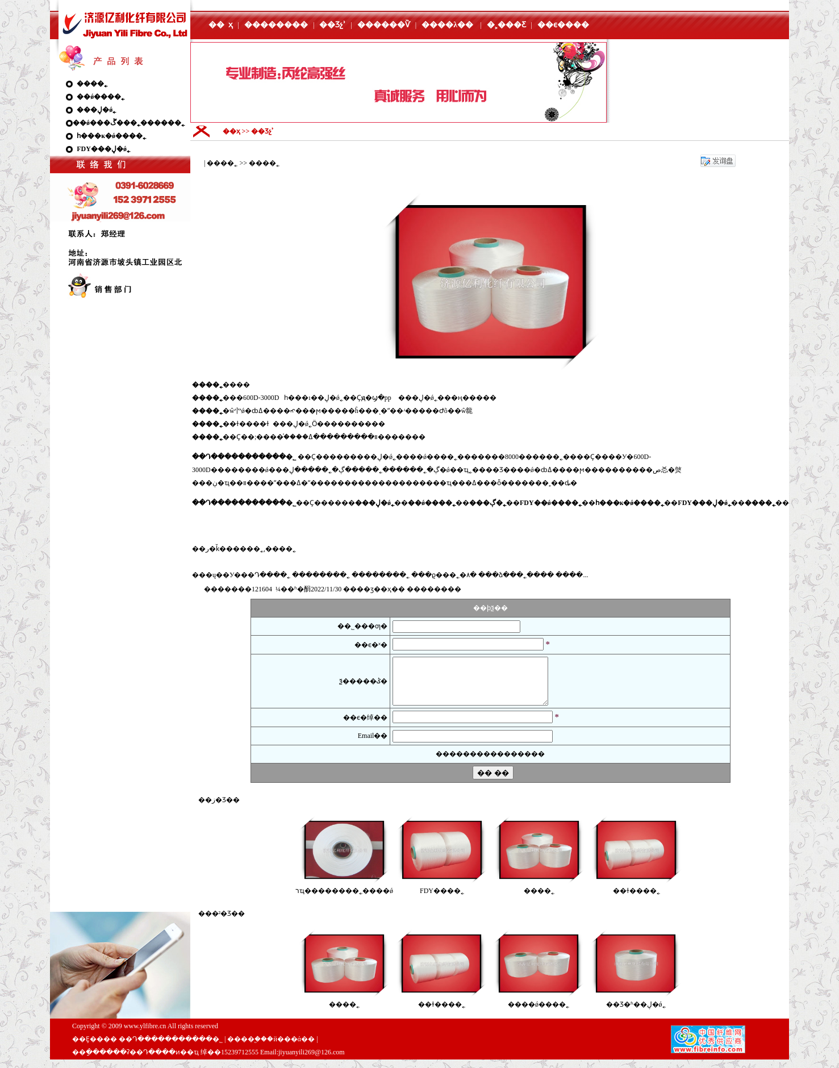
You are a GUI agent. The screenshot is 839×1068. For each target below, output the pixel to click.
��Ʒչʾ (332, 24)
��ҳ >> (237, 131)
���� (434, 589)
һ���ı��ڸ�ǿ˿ (313, 398)
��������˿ (321, 575)
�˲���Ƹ (506, 24)
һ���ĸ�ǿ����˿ (111, 136)
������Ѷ (383, 24)
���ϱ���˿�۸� (444, 575)
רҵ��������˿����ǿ (344, 899)
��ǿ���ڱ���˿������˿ (129, 123)
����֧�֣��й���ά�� (271, 1048)
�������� (276, 24)
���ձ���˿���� (516, 575)
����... (572, 575)
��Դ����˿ (265, 575)
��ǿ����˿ (100, 97)
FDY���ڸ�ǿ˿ (103, 149)
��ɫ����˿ (636, 899)
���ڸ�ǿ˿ (96, 110)
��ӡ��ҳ (374, 589)
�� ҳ (220, 24)
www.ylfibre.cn (145, 1034)
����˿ (92, 83)
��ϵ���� (563, 24)
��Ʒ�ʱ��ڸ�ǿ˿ (636, 1013)
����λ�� (447, 24)
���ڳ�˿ (346, 470)
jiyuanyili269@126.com (311, 1061)
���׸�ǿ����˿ (538, 1013)
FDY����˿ (442, 899)
